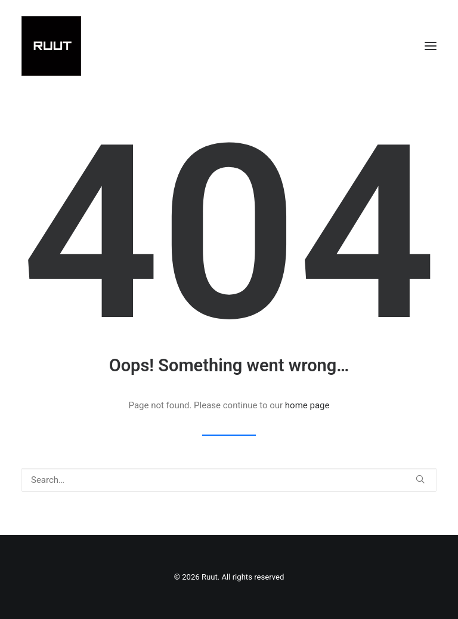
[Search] (229, 480)
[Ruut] (51, 46)
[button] (430, 46)
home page (307, 405)
